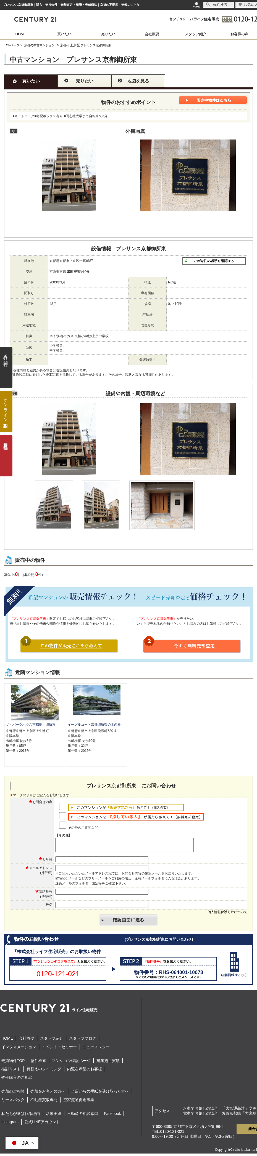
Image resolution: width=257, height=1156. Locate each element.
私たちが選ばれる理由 (20, 1116)
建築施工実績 (108, 1063)
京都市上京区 (70, 45)
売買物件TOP (13, 1063)
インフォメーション (18, 1049)
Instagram (10, 1124)
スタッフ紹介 (195, 34)
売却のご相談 (13, 1093)
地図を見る (138, 81)
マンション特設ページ (71, 1063)
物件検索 (38, 1063)
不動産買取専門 (43, 1102)
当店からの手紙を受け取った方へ (100, 1093)
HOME (20, 34)
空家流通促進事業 (78, 1102)
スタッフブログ (82, 1041)
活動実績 (53, 1116)
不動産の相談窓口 (82, 1116)
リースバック (13, 1102)
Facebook (112, 1116)
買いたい (64, 34)
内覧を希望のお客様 (84, 1071)
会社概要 (152, 34)
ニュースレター (96, 1049)
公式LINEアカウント (42, 1124)
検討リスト (11, 1071)
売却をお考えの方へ (47, 1093)
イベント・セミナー (59, 1049)
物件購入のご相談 (16, 1080)
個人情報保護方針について (227, 914)
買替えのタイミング (44, 1071)
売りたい (108, 34)
